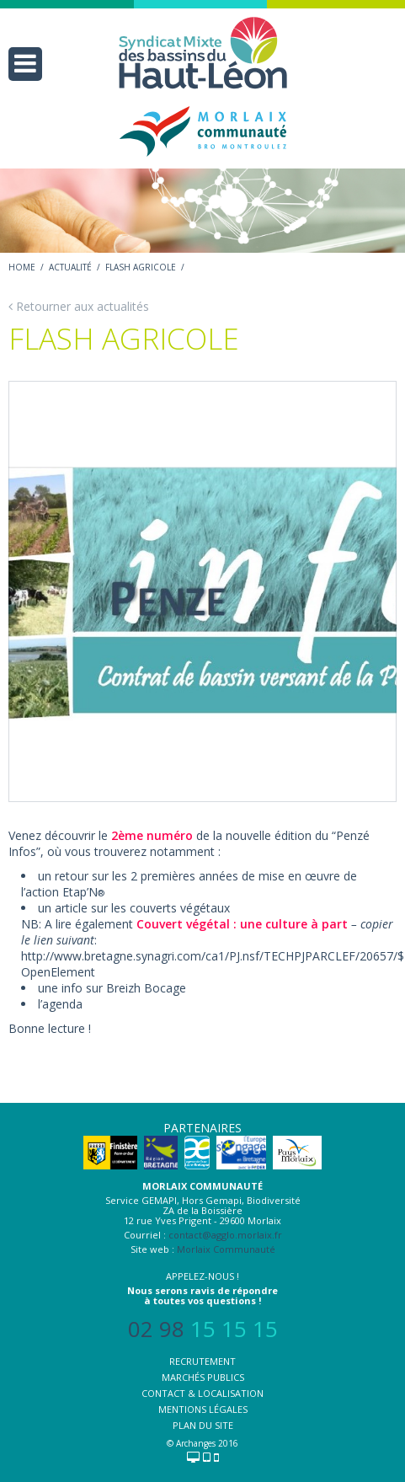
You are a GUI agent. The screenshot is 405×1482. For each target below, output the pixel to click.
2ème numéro (152, 835)
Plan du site (203, 1425)
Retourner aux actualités (78, 306)
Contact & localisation (202, 1393)
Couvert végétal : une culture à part (242, 924)
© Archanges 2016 (202, 1443)
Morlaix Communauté (226, 1249)
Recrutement (202, 1361)
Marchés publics (203, 1377)
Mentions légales (203, 1409)
